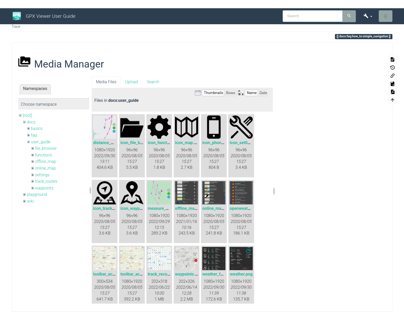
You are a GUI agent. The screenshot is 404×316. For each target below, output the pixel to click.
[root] (27, 115)
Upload (131, 81)
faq (34, 135)
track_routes (46, 181)
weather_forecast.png (222, 274)
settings (42, 174)
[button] (368, 16)
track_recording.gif (165, 274)
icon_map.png (188, 142)
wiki (30, 201)
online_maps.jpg (217, 208)
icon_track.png (106, 208)
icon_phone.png (217, 142)
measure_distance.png (169, 208)
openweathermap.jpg (249, 208)
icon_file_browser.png (140, 142)
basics (37, 128)
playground (37, 194)
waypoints (44, 188)
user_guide (40, 141)
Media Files (106, 81)
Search (153, 81)
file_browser (46, 148)
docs (31, 122)
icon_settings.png (246, 142)
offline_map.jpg (189, 208)
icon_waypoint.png (137, 208)
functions (43, 155)
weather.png (241, 274)
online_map (45, 168)
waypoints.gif (187, 274)
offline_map (45, 161)
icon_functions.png (165, 142)
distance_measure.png (114, 142)
